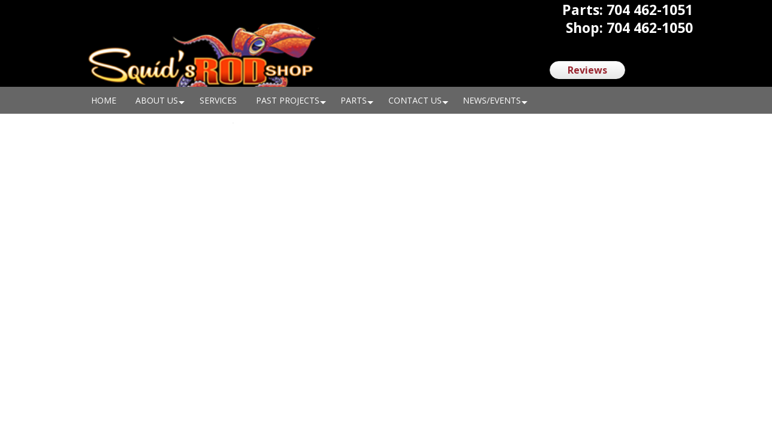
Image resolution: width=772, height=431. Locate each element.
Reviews (587, 70)
